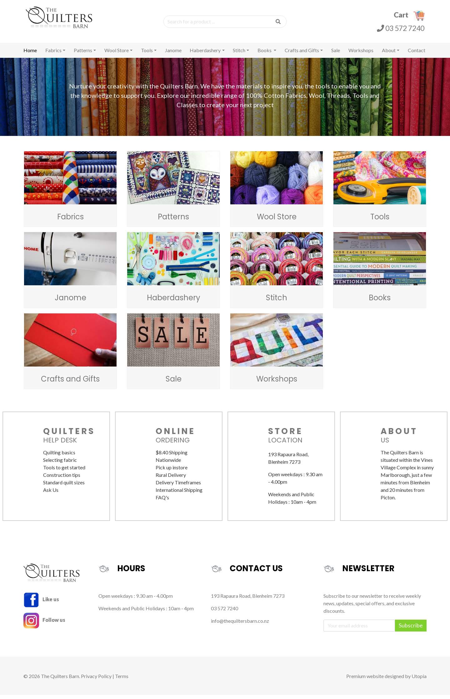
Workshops (360, 54)
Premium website (365, 680)
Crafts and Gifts (302, 54)
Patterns (83, 54)
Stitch (239, 54)
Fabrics (53, 54)
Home (30, 54)
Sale (335, 54)
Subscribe (411, 629)
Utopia (419, 680)
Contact (416, 54)
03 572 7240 (400, 30)
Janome (173, 54)
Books (265, 54)
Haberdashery (205, 54)
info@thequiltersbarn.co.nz (240, 625)
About (389, 54)
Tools (147, 54)
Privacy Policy (96, 680)
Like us (41, 603)
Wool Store (116, 54)
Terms (121, 680)
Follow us (44, 624)
